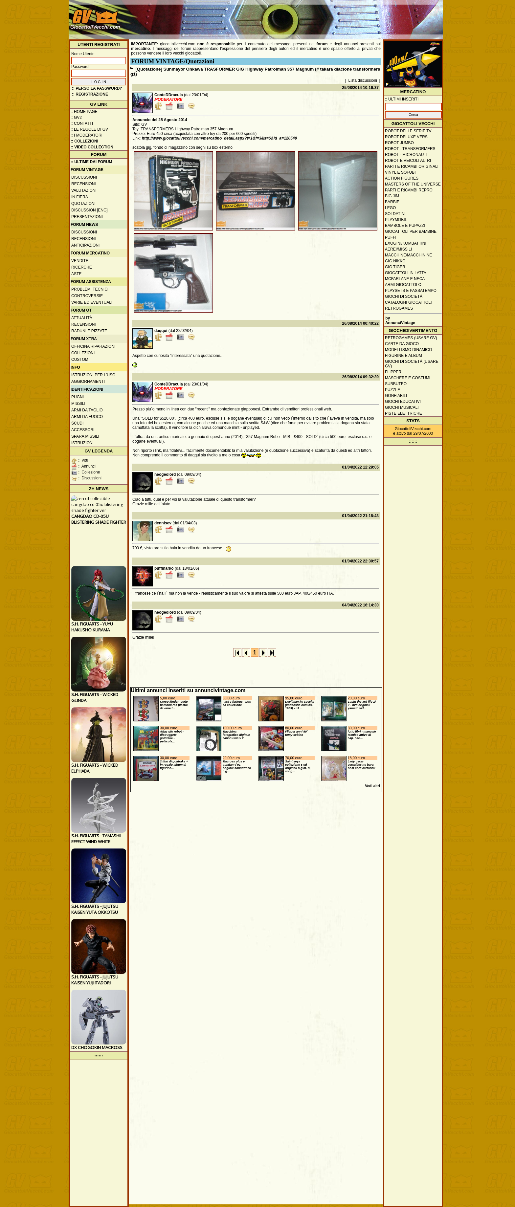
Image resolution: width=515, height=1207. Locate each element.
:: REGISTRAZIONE (90, 94)
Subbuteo (396, 384)
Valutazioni (84, 190)
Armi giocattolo (403, 284)
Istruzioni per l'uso (93, 375)
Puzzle (392, 389)
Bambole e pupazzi (405, 225)
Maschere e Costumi (407, 378)
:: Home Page (84, 111)
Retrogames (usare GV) (411, 338)
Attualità (81, 318)
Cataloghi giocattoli (408, 302)
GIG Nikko (395, 261)
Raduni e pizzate (89, 331)
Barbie (392, 202)
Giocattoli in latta (405, 273)
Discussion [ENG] (89, 210)
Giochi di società (403, 296)
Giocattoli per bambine (411, 231)
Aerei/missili (398, 249)
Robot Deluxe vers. (407, 137)
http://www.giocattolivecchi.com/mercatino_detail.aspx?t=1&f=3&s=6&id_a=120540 (219, 138)
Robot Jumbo (399, 143)
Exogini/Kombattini (405, 243)
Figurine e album (403, 355)
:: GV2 (76, 117)
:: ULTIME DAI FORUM (91, 162)
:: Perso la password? (97, 88)
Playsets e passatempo (411, 290)
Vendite (79, 260)
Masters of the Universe (413, 184)
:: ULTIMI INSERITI (401, 99)
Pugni (77, 397)
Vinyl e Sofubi (400, 172)
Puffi (390, 237)
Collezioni (83, 353)
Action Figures (401, 178)
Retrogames (399, 308)
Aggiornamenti (88, 381)
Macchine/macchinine (408, 255)
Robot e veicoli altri (408, 160)
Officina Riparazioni (93, 346)
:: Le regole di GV (89, 129)
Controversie (87, 296)
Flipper (393, 372)
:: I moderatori (86, 135)
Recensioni (83, 184)
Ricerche (81, 267)
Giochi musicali (402, 407)
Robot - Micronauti (406, 154)
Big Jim (392, 196)
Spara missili (85, 436)
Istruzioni (82, 443)
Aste (76, 274)
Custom (79, 359)
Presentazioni (87, 216)
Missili (78, 403)
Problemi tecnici (89, 289)
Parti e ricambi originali (411, 166)
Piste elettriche (403, 413)
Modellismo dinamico (408, 349)
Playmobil (396, 219)
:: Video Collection (92, 147)
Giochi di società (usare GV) (411, 363)
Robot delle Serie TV (408, 131)
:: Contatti (82, 123)
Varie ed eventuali (91, 302)
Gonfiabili (396, 395)
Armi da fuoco (87, 416)
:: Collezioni (84, 141)
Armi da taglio (87, 410)
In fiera (79, 197)
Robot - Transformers (410, 148)
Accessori (83, 430)
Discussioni (84, 177)
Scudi (77, 423)
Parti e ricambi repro (409, 190)
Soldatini (395, 213)
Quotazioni (83, 203)
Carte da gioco (402, 343)
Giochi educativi (403, 401)
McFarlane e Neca (405, 278)
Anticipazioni (85, 245)
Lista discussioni (362, 80)
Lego (390, 208)
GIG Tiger (395, 267)
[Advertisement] (321, 16)
